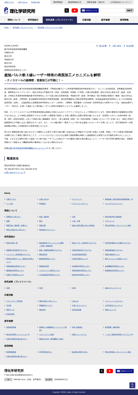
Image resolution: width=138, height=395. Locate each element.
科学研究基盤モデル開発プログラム (118, 243)
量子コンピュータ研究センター (116, 259)
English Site (35, 2)
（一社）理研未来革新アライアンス (119, 334)
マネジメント (110, 221)
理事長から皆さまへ (13, 217)
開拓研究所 (43, 254)
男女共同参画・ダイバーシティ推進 (118, 225)
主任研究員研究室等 (79, 254)
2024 (74, 288)
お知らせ (75, 301)
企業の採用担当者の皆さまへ (16, 339)
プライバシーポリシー (80, 204)
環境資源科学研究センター (82, 270)
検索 (128, 10)
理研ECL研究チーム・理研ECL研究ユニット (20, 260)
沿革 (73, 217)
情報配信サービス (45, 305)
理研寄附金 (58, 2)
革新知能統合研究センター (16, 266)
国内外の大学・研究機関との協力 (51, 339)
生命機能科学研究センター (114, 266)
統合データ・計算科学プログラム (84, 243)
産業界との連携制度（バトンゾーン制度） (53, 328)
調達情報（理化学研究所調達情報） (119, 199)
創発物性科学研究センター (114, 270)
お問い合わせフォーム (14, 172)
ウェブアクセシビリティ (114, 204)
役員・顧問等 (44, 217)
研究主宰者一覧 (12, 243)
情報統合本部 (44, 266)
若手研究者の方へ (45, 352)
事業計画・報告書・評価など (16, 225)
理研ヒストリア (110, 310)
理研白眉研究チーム (112, 254)
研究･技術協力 (77, 327)
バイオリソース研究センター (49, 270)
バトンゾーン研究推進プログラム (18, 254)
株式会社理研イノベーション (17, 334)
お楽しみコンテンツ (79, 305)
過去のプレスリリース (113, 288)
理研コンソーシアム (79, 334)
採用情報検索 (11, 352)
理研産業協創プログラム (114, 250)
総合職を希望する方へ (80, 352)
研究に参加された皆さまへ (16, 230)
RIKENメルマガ (91, 10)
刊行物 (8, 305)
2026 (8, 288)
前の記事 (103, 46)
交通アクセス (9, 2)
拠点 (40, 221)
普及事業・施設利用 (112, 327)
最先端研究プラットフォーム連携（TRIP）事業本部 (51, 244)
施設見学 (42, 310)
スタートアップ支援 (46, 334)
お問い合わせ (22, 2)
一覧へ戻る (116, 46)
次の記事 (130, 46)
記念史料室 (10, 314)
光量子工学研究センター (15, 275)
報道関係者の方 (74, 2)
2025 (41, 288)
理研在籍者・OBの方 (96, 2)
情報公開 (42, 225)
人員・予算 (76, 221)
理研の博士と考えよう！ (48, 301)
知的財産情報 (11, 327)
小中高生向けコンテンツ (120, 2)
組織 (8, 221)
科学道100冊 (76, 310)
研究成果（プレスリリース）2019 (50, 28)
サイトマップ (77, 199)
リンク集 (9, 204)
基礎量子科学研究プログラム (16, 250)
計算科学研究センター (80, 259)
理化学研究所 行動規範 (113, 217)
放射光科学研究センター (81, 275)
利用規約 (42, 204)
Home (6, 28)
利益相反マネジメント (47, 230)
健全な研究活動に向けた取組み (83, 225)
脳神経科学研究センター (15, 270)
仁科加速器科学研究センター (49, 275)
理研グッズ (10, 310)
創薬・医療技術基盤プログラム (50, 250)
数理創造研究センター (47, 259)
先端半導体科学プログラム (82, 250)
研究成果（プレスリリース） (23, 28)
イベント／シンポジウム (114, 301)
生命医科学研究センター (81, 266)
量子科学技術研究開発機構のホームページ (29, 148)
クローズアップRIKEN (14, 301)
